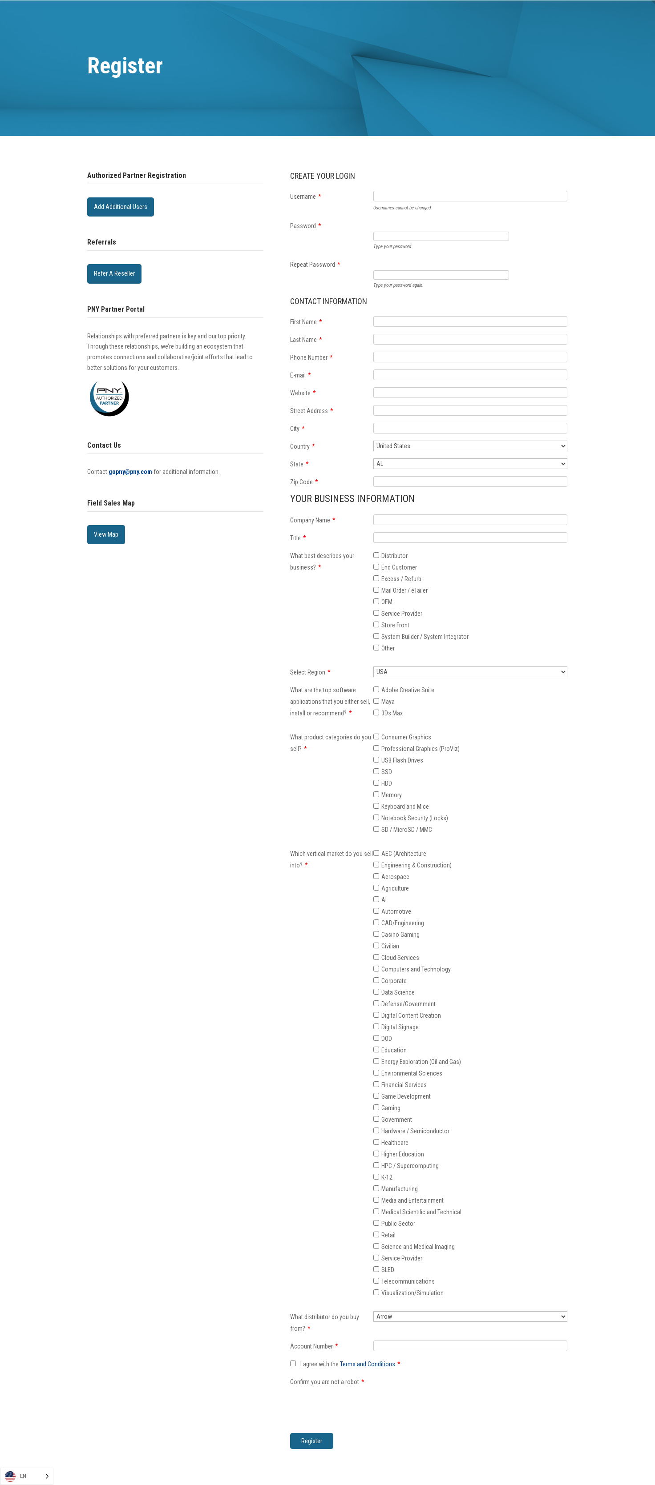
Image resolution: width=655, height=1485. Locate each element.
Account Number (314, 1346)
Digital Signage (400, 1027)
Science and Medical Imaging (418, 1246)
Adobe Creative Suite (407, 690)
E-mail (300, 375)
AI (384, 899)
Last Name (306, 339)
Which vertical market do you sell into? (331, 859)
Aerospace (395, 876)
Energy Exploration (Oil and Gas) (421, 1061)
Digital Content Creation (411, 1015)
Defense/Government (408, 1003)
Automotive (396, 911)
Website (303, 393)
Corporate (394, 980)
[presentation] (441, 1393)
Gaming (390, 1108)
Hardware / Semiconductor (415, 1131)
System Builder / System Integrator (425, 636)
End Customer (399, 567)
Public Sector (398, 1223)
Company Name (313, 520)
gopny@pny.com (130, 471)
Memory (391, 795)
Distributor (394, 555)
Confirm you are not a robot (327, 1381)
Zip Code (304, 482)
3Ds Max (392, 713)
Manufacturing (399, 1188)
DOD (386, 1038)
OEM (386, 602)
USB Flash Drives (402, 760)
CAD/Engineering (402, 923)
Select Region (310, 672)
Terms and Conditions (367, 1364)
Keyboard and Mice (405, 806)
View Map (106, 534)
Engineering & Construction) (416, 865)
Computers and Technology (416, 969)
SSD (386, 771)
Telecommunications (408, 1281)
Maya (388, 701)
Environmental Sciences (411, 1073)
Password (305, 225)
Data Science (398, 992)
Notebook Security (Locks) (414, 818)
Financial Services (404, 1084)
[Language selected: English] (26, 1476)
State (299, 464)
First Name (306, 321)
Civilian (390, 946)
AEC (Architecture (403, 853)
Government (396, 1119)
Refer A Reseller (114, 273)
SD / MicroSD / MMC (406, 829)
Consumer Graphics (406, 737)
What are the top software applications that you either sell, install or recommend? (330, 701)
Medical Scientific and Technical (421, 1212)
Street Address (311, 410)
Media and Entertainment (412, 1200)
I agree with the (345, 1364)
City (297, 428)
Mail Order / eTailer (404, 590)
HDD (386, 783)
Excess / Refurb (401, 578)
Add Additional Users (120, 206)
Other (388, 648)
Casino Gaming (400, 934)
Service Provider (401, 613)
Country (302, 446)
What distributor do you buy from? (324, 1322)
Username (305, 196)
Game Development (406, 1096)
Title (298, 538)
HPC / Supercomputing (410, 1165)
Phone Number (311, 357)
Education (394, 1050)
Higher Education (402, 1154)
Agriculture (395, 888)
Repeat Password (315, 264)
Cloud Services (400, 957)
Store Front (395, 625)
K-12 (386, 1177)
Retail (388, 1235)
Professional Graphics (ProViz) (420, 748)
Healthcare (394, 1142)
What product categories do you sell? (330, 743)
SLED (387, 1269)
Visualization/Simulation (412, 1292)
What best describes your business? (322, 561)
